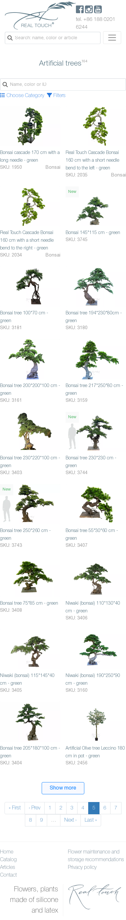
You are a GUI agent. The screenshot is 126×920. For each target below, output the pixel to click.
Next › (70, 820)
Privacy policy (82, 867)
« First (15, 808)
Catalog (8, 860)
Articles (7, 867)
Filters (56, 96)
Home (6, 852)
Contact (8, 875)
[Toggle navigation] (112, 37)
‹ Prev (34, 808)
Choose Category (22, 96)
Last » (91, 820)
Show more (63, 788)
